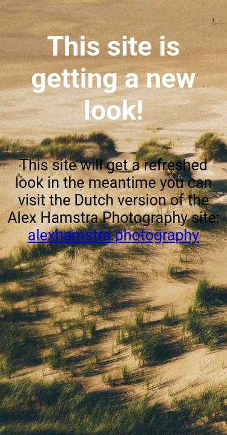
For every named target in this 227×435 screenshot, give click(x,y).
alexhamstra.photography (113, 235)
